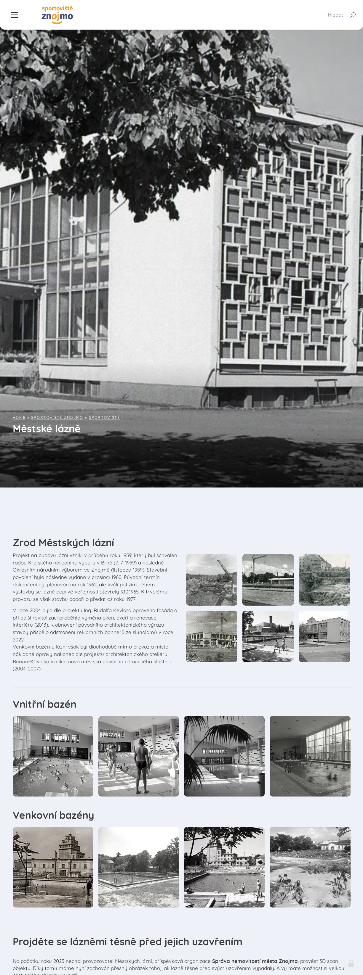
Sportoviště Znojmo (57, 417)
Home (19, 417)
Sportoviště (104, 417)
